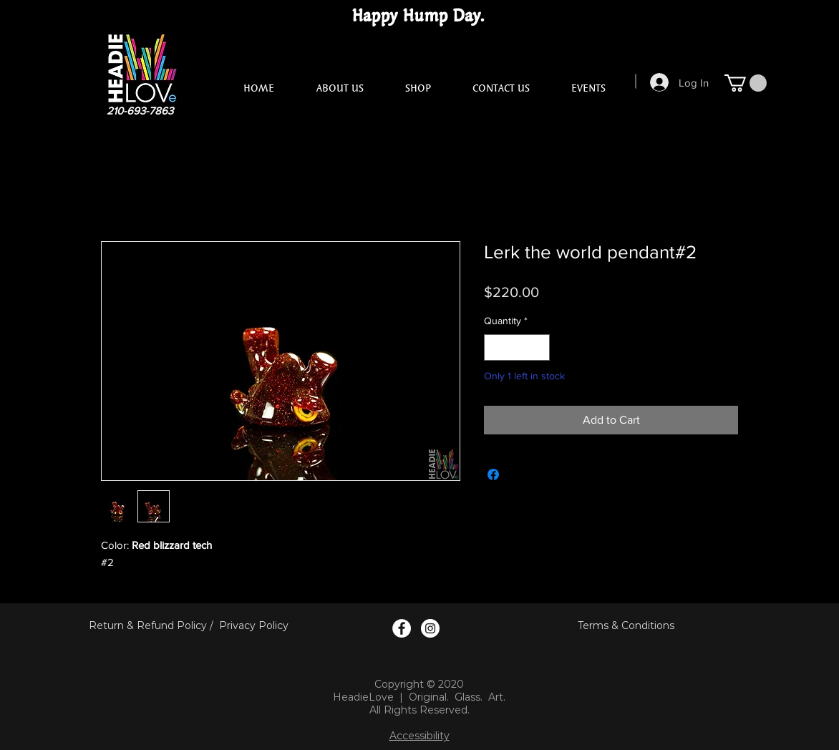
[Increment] (539, 347)
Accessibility (419, 735)
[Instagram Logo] (430, 628)
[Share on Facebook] (493, 474)
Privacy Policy (253, 625)
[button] (745, 83)
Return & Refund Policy (148, 625)
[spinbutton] (517, 347)
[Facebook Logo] (401, 628)
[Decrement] (495, 347)
